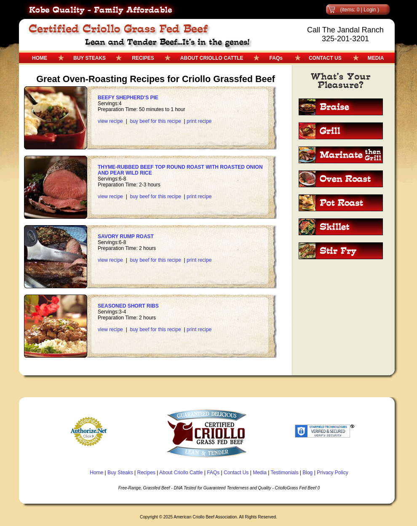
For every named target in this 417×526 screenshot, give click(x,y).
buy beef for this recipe (155, 121)
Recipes (146, 473)
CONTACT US (325, 58)
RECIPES (143, 58)
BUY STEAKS (89, 58)
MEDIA (376, 58)
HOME (39, 58)
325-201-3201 (345, 39)
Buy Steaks (120, 473)
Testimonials (284, 473)
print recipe (199, 121)
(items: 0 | (352, 10)
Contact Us (236, 473)
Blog (307, 473)
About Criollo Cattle (181, 473)
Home (96, 473)
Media (260, 473)
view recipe (110, 121)
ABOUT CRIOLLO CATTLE (211, 58)
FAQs (276, 58)
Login (370, 10)
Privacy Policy (332, 473)
